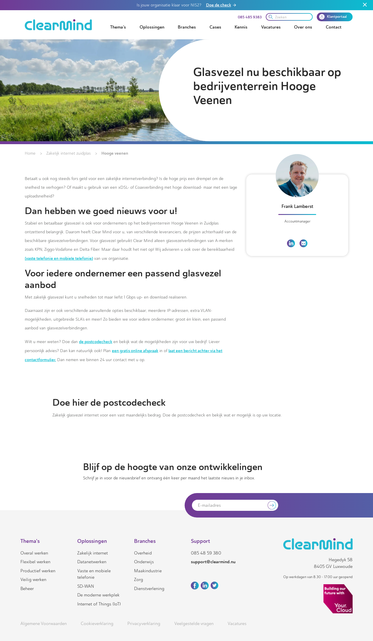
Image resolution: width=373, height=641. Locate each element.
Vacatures (271, 27)
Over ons (303, 27)
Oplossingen (152, 27)
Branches (187, 27)
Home (30, 153)
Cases (215, 27)
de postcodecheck (95, 341)
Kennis (241, 27)
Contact (334, 27)
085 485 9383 (250, 17)
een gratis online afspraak (135, 350)
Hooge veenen (114, 153)
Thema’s (118, 27)
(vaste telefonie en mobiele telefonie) (59, 258)
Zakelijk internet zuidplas (68, 153)
